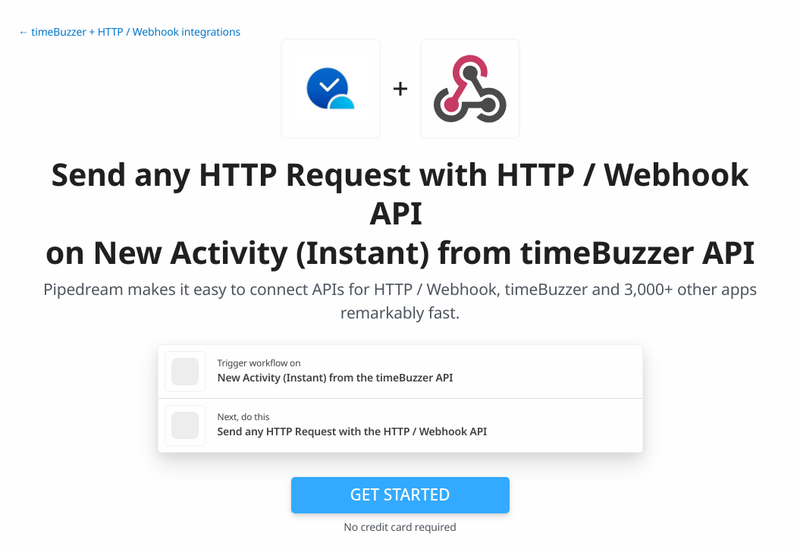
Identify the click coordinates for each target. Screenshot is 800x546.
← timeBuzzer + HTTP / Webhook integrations (129, 32)
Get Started (400, 494)
